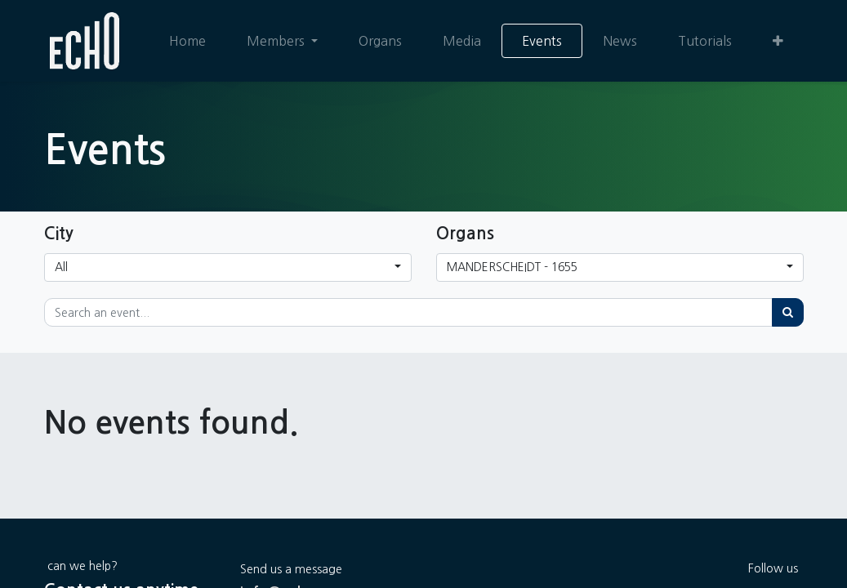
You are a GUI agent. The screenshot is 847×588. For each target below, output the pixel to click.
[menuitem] (186, 41)
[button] (778, 41)
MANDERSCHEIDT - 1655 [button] (512, 267)
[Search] (788, 312)
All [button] (61, 267)
